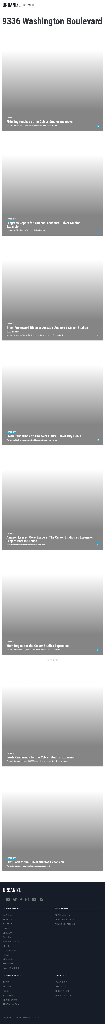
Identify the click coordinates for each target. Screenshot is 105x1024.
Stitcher (8, 995)
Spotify (7, 987)
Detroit (7, 946)
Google (7, 991)
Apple (6, 982)
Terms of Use (62, 991)
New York (8, 959)
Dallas (7, 937)
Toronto (8, 964)
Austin (6, 928)
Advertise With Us (65, 924)
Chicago (7, 933)
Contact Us (61, 987)
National (8, 915)
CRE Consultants (64, 919)
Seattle (7, 919)
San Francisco (11, 968)
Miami (6, 955)
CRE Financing (62, 915)
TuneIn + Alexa (11, 1004)
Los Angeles (9, 950)
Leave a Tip (61, 982)
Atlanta (7, 924)
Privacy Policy (63, 995)
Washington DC (11, 941)
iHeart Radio (10, 1000)
